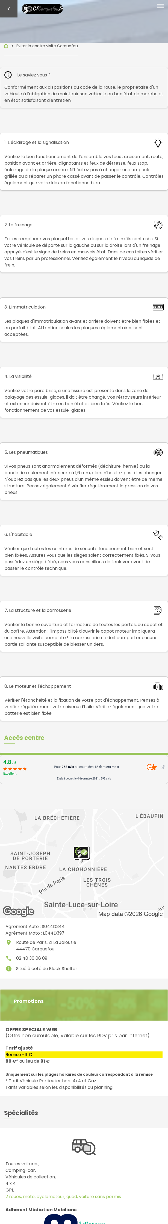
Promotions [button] (29, 1001)
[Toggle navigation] (160, 6)
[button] (24, 738)
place (8, 942)
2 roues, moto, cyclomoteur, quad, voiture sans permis (63, 1196)
